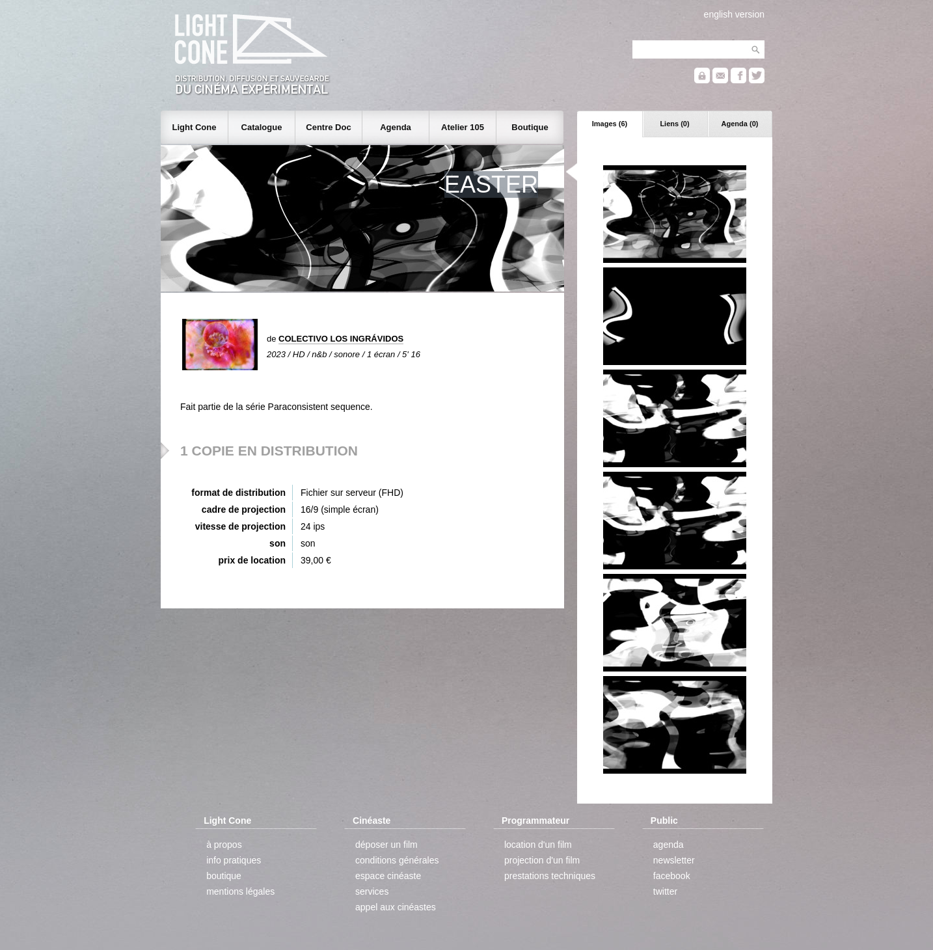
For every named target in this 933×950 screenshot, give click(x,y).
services (371, 891)
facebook (671, 876)
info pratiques (233, 860)
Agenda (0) (740, 124)
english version (734, 14)
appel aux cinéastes (395, 907)
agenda (668, 844)
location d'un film (538, 844)
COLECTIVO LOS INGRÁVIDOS (340, 339)
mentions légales (240, 891)
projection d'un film (542, 860)
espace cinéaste (388, 876)
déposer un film (386, 844)
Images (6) (609, 124)
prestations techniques (549, 876)
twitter (665, 891)
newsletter (674, 860)
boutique (223, 876)
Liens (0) (674, 124)
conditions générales (397, 860)
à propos (223, 844)
